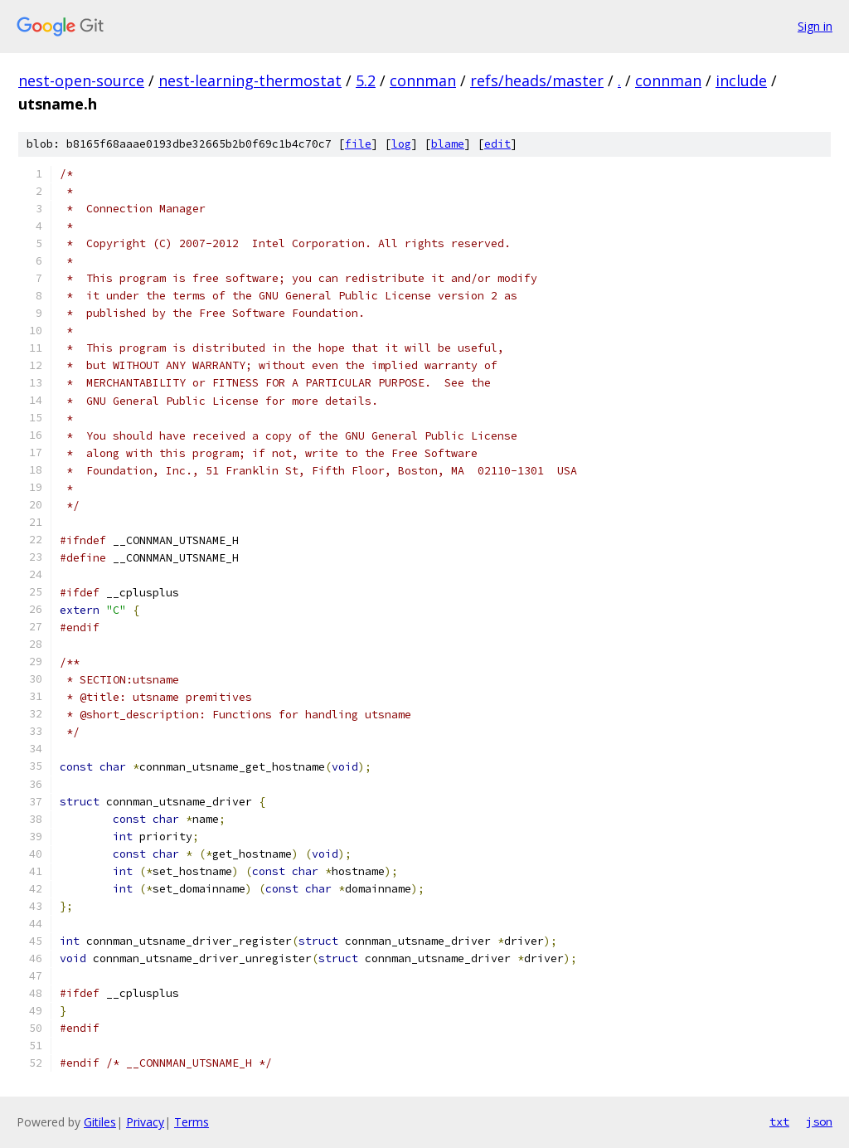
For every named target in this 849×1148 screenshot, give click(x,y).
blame (447, 144)
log (401, 144)
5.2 (366, 80)
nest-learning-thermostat (250, 80)
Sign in (815, 26)
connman (423, 80)
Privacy (145, 1122)
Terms (191, 1122)
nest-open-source (81, 80)
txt (779, 1121)
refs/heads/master (537, 80)
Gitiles (100, 1122)
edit (497, 144)
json (819, 1121)
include (741, 80)
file (358, 144)
